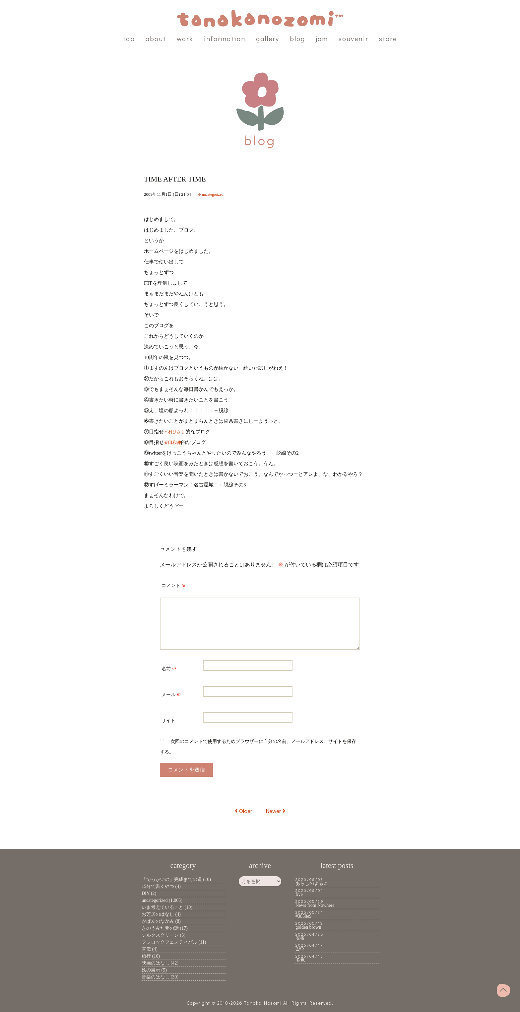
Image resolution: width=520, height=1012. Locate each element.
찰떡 (300, 949)
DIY (146, 893)
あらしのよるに (311, 883)
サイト (168, 720)
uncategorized (214, 194)
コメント (174, 585)
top (129, 38)
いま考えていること (162, 907)
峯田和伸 (174, 442)
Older (242, 810)
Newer (276, 810)
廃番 (300, 938)
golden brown (308, 927)
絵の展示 (151, 970)
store (388, 38)
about (156, 38)
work (185, 38)
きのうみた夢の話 (160, 928)
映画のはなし (155, 963)
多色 (300, 960)
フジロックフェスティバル (169, 942)
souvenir (353, 38)
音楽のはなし (155, 977)
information (224, 38)
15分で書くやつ (158, 886)
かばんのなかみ (158, 921)
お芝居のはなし (158, 914)
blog (297, 38)
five (299, 894)
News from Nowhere (314, 905)
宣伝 (146, 949)
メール (171, 694)
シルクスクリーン (160, 935)
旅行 (146, 956)
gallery (267, 38)
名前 (169, 668)
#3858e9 (303, 916)
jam (322, 38)
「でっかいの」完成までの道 (172, 879)
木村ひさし (176, 431)
